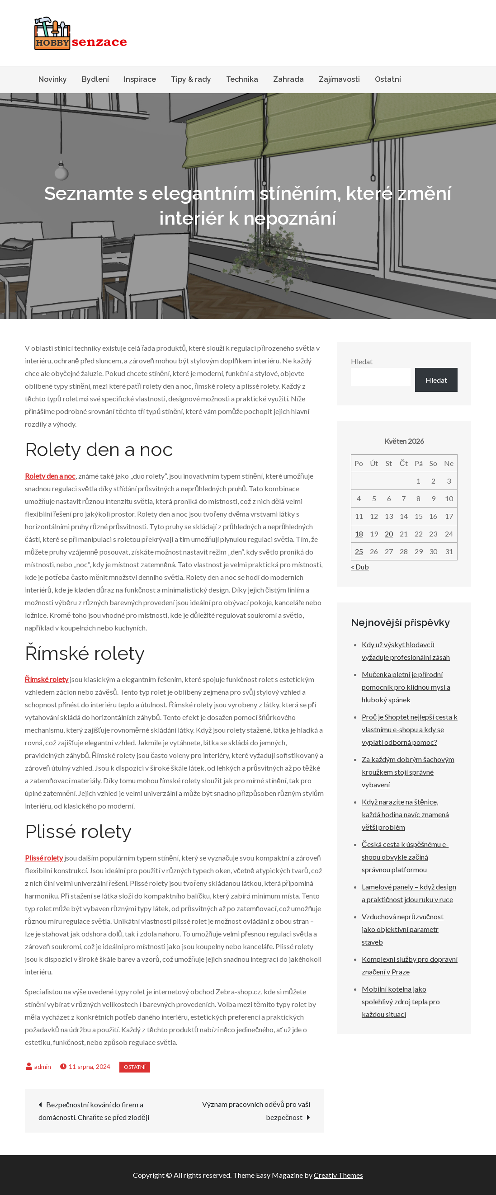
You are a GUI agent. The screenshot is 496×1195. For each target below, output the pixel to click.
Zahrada (288, 79)
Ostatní (388, 79)
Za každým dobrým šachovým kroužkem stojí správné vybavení (408, 772)
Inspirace (140, 79)
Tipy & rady (191, 79)
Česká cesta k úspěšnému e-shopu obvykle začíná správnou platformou (405, 857)
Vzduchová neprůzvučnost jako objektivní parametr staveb (403, 929)
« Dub (360, 566)
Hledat (362, 361)
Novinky (52, 79)
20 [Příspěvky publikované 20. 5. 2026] (389, 533)
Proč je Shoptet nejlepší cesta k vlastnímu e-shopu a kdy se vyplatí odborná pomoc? (410, 729)
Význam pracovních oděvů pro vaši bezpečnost (256, 1110)
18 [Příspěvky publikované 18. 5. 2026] (359, 533)
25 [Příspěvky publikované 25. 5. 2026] (359, 551)
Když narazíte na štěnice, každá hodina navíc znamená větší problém (405, 814)
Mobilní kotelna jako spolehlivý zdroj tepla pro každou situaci (401, 1001)
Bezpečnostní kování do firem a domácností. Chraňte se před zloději (93, 1110)
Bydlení (95, 79)
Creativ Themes (338, 1175)
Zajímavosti (339, 79)
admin (42, 1066)
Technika (242, 79)
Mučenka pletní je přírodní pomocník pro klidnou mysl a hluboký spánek (406, 687)
